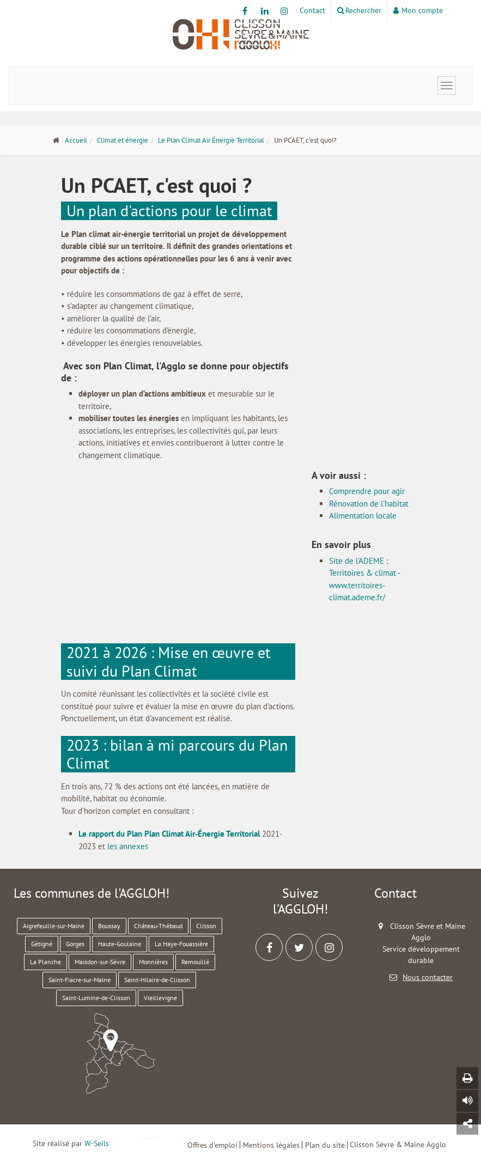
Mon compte (418, 10)
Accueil (76, 140)
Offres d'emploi (212, 1145)
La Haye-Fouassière (181, 944)
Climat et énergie (122, 140)
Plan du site (325, 1145)
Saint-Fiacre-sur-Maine (79, 980)
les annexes (127, 846)
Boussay (109, 926)
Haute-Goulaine (119, 944)
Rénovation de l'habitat (369, 503)
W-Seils (96, 1143)
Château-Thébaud (158, 926)
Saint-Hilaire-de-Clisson (157, 980)
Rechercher (359, 10)
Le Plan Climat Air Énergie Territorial (211, 140)
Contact (312, 10)
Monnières (153, 962)
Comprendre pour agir (367, 491)
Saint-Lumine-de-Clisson (96, 998)
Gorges (75, 944)
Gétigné (41, 944)
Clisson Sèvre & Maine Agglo (398, 1144)
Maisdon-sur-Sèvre (100, 962)
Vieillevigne (160, 998)
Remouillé (195, 962)
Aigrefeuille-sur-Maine (53, 926)
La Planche (45, 962)
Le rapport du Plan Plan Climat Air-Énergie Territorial (169, 834)
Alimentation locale (363, 515)
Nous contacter (428, 977)
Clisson (206, 926)
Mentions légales (271, 1145)
